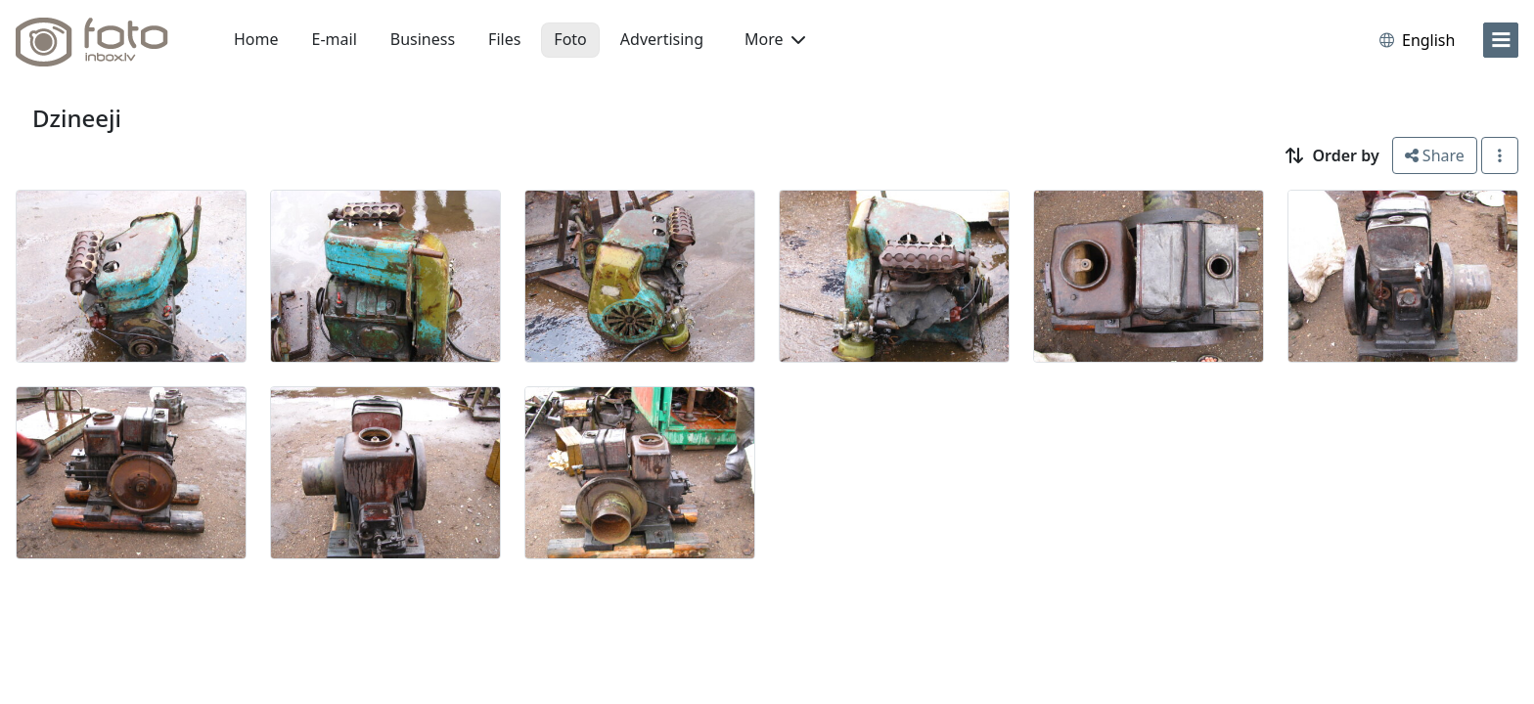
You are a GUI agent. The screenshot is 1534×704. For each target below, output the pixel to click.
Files (504, 39)
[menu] (1500, 40)
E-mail (334, 39)
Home (256, 39)
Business (422, 39)
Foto (570, 39)
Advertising (661, 39)
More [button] (774, 39)
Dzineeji (76, 118)
